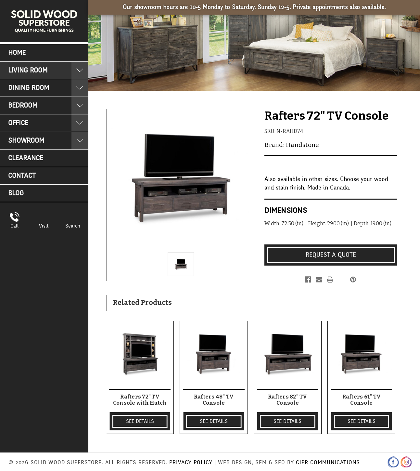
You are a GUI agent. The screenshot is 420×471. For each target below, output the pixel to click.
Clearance (25, 158)
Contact (22, 176)
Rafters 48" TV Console (214, 400)
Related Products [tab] (142, 302)
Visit (43, 226)
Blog (16, 193)
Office (18, 123)
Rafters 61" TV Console (361, 400)
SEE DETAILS (140, 421)
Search (72, 226)
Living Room (27, 70)
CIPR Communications (328, 462)
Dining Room (28, 88)
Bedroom (22, 105)
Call (14, 226)
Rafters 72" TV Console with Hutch (140, 400)
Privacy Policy (190, 462)
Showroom (26, 141)
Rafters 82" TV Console (287, 400)
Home (17, 53)
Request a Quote (331, 254)
